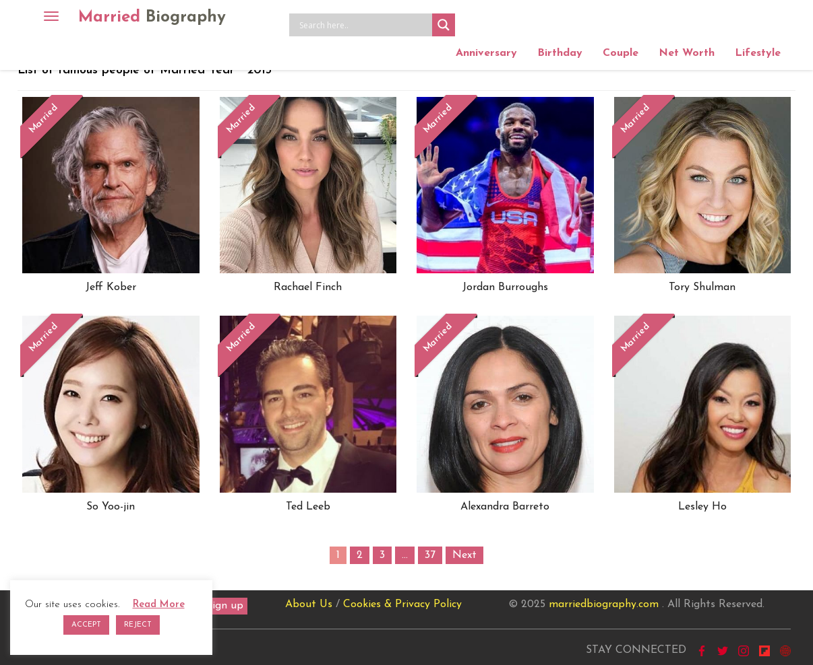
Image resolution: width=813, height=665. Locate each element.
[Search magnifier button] (443, 24)
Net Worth (687, 53)
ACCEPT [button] (86, 625)
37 (430, 555)
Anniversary (486, 53)
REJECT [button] (138, 625)
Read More (159, 605)
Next (464, 555)
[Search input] (364, 24)
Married (152, 17)
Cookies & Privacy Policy (402, 604)
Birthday (559, 53)
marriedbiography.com (604, 604)
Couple (620, 53)
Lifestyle (758, 53)
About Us (308, 604)
